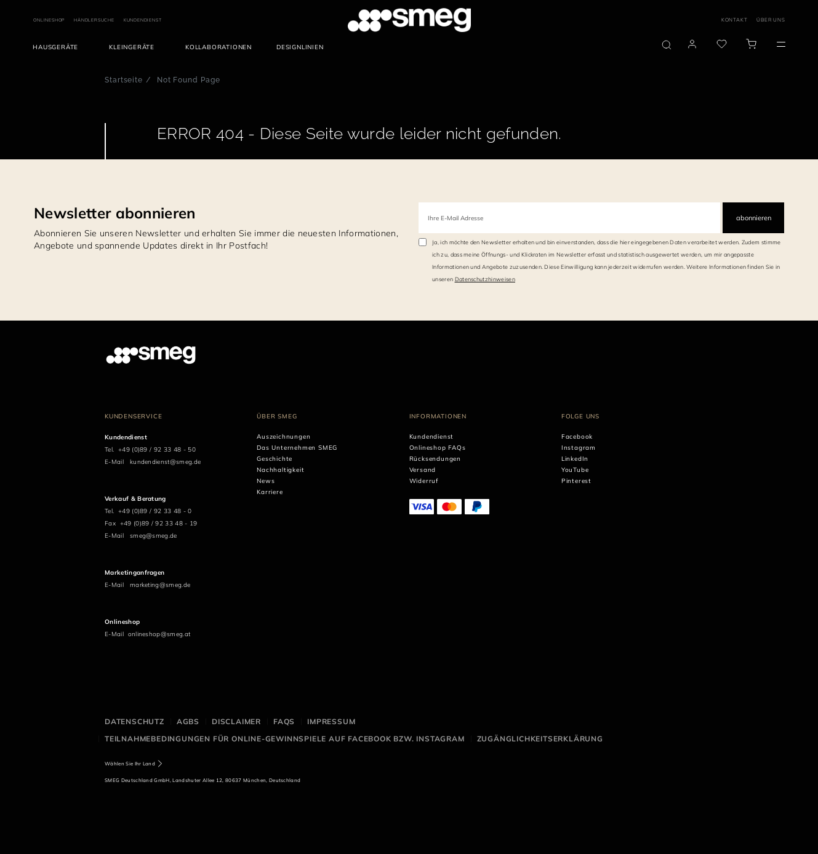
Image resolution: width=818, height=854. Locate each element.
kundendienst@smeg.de (165, 462)
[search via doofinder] (666, 45)
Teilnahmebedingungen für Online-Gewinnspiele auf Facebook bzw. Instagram (285, 738)
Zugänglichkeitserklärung (540, 738)
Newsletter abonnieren (115, 213)
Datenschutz (134, 721)
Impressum (331, 721)
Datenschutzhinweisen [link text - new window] (485, 279)
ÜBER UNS (770, 20)
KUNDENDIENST (143, 20)
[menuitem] (58, 47)
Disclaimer (236, 721)
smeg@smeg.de (153, 536)
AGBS (188, 721)
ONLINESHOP (49, 20)
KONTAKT (734, 20)
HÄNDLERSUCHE (94, 20)
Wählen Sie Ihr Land (130, 763)
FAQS (284, 721)
